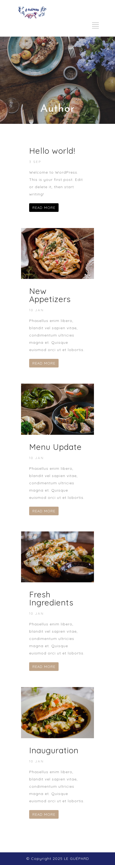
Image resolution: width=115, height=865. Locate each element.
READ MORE (43, 207)
